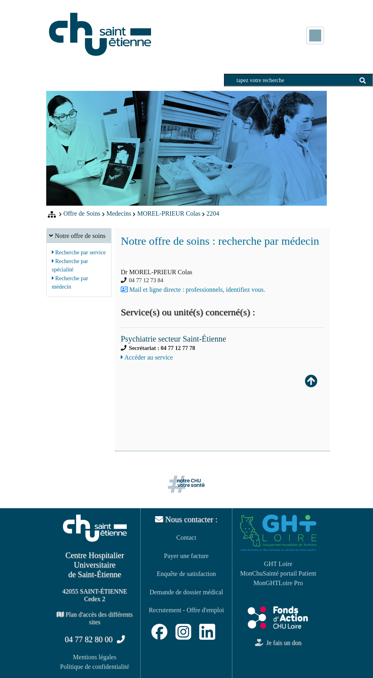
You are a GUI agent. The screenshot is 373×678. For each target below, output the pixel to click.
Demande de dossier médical (186, 592)
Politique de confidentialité (94, 666)
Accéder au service (147, 357)
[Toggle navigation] (315, 35)
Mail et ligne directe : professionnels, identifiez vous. (197, 289)
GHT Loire (278, 563)
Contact (186, 537)
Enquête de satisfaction (186, 573)
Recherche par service (79, 252)
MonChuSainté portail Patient (278, 573)
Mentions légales (94, 657)
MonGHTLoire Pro (278, 583)
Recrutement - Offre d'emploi (186, 610)
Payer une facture (186, 555)
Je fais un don (278, 642)
